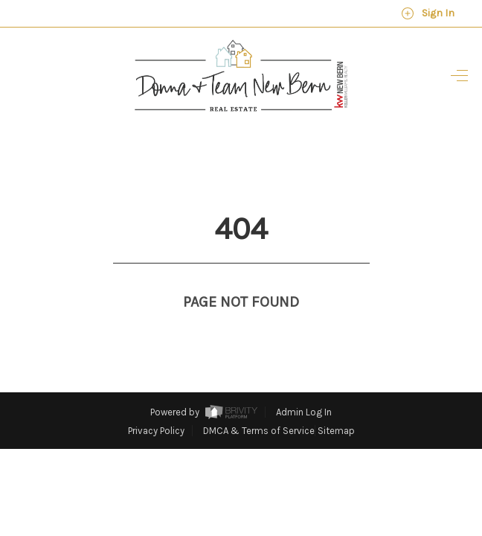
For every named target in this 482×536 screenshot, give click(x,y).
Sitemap (336, 403)
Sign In (427, 13)
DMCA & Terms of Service (259, 403)
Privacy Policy (156, 403)
